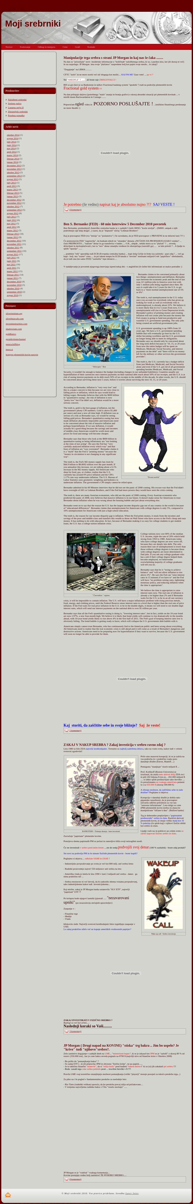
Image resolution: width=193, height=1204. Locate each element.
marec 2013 (12, 189)
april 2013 (11, 186)
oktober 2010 (13, 288)
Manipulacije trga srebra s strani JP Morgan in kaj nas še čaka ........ (113, 58)
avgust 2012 (12, 213)
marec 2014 (12, 155)
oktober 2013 (13, 172)
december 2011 (14, 240)
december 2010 (14, 281)
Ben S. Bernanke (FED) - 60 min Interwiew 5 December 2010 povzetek (115, 224)
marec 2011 (12, 271)
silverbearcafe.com (15, 318)
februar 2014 (13, 158)
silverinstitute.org (14, 313)
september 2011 (14, 251)
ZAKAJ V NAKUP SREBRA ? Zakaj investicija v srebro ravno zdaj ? (115, 745)
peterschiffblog (13, 344)
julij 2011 (11, 257)
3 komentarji (76, 1031)
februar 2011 (13, 274)
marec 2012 (12, 230)
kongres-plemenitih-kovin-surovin (22, 354)
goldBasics (11, 334)
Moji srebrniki (33, 23)
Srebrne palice (14, 103)
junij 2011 (11, 261)
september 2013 (14, 175)
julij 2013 (11, 182)
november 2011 (14, 244)
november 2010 (14, 285)
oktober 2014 (13, 135)
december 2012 (14, 199)
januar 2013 (12, 196)
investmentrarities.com (16, 323)
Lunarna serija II (16, 107)
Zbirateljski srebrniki (18, 111)
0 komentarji (76, 209)
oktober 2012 (13, 206)
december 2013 (14, 165)
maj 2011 (11, 264)
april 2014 (11, 151)
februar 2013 (13, 193)
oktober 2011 (13, 247)
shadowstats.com (14, 329)
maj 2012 (11, 223)
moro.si (9, 349)
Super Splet (131, 1193)
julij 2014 (11, 141)
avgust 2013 (12, 179)
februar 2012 (13, 233)
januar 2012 (12, 237)
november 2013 (14, 169)
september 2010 (14, 292)
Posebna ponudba (16, 115)
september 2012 (14, 210)
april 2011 (11, 268)
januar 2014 (12, 162)
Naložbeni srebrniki (17, 99)
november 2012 (14, 203)
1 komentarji (76, 730)
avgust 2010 (12, 295)
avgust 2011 (12, 254)
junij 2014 (11, 145)
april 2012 (11, 227)
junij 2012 (11, 220)
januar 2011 (12, 278)
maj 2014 (11, 148)
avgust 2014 (12, 138)
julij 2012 (11, 216)
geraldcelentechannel (16, 339)
